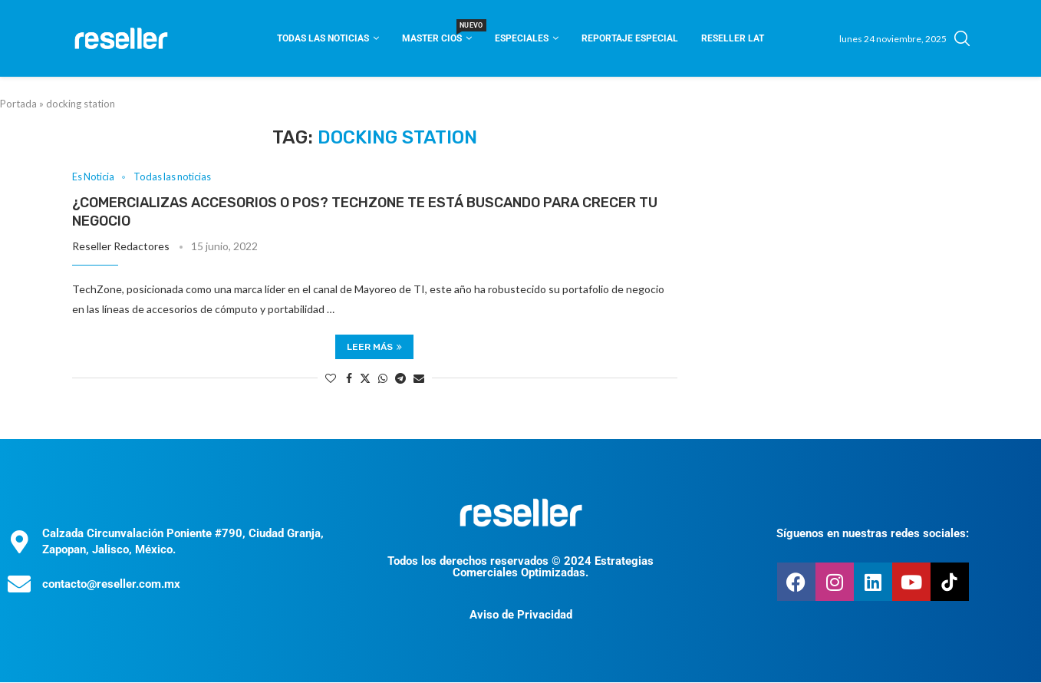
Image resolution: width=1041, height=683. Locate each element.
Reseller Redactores (121, 246)
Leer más (374, 347)
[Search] (962, 38)
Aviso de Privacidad (520, 615)
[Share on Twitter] (365, 377)
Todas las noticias (323, 38)
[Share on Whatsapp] (382, 377)
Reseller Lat (732, 38)
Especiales (522, 38)
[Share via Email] (418, 377)
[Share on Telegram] (400, 377)
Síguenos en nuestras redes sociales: (872, 533)
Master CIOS (437, 33)
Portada (18, 103)
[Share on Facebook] (349, 377)
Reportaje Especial (629, 38)
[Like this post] (330, 377)
